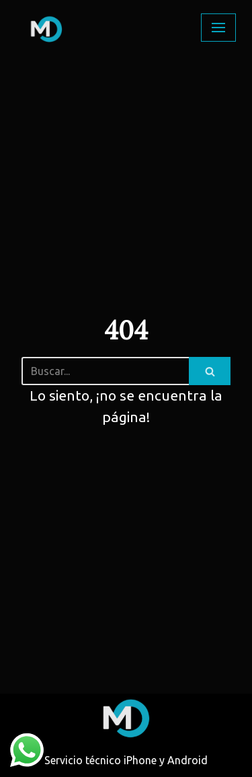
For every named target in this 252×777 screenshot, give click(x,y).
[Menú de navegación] (218, 27)
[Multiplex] (47, 28)
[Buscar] (105, 371)
